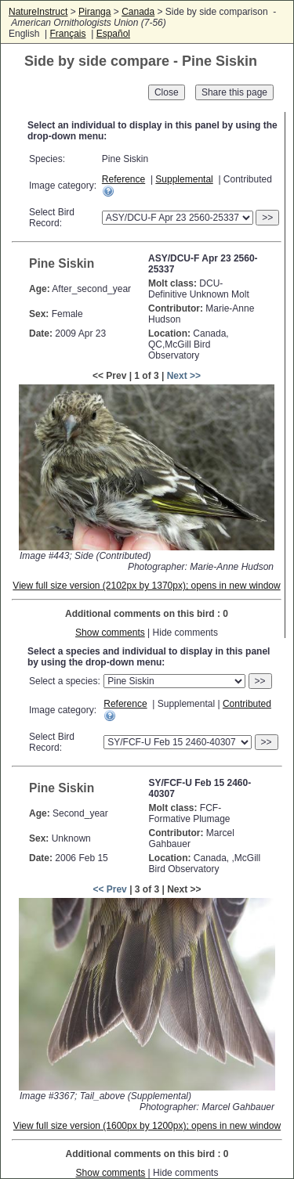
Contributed (247, 703)
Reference (123, 179)
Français (67, 33)
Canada (138, 11)
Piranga (94, 11)
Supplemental (183, 179)
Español (113, 33)
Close (166, 92)
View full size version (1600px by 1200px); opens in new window (147, 1125)
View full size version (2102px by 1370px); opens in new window (146, 585)
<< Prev (109, 889)
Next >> (184, 375)
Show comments (110, 632)
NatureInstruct (38, 11)
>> (267, 217)
